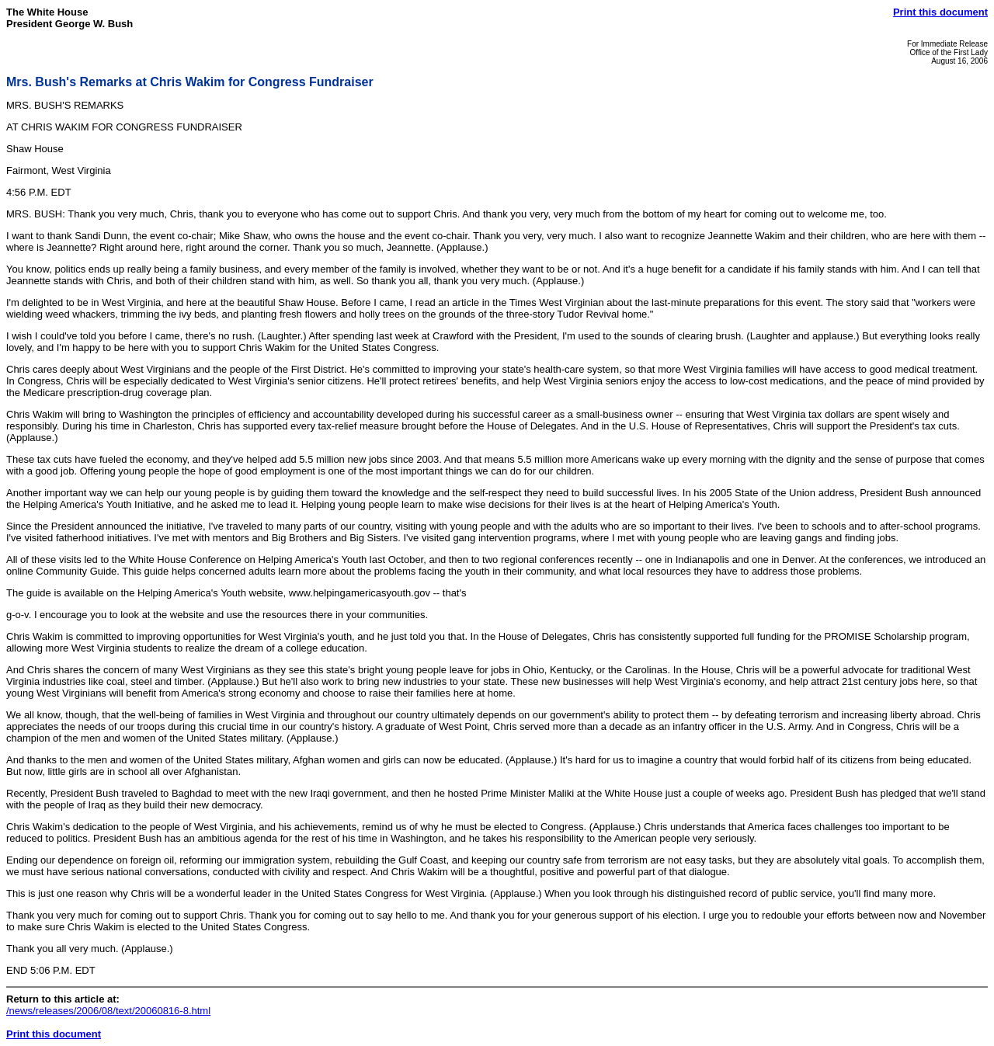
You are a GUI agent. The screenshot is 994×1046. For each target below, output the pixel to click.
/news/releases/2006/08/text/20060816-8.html (108, 1010)
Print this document (940, 12)
